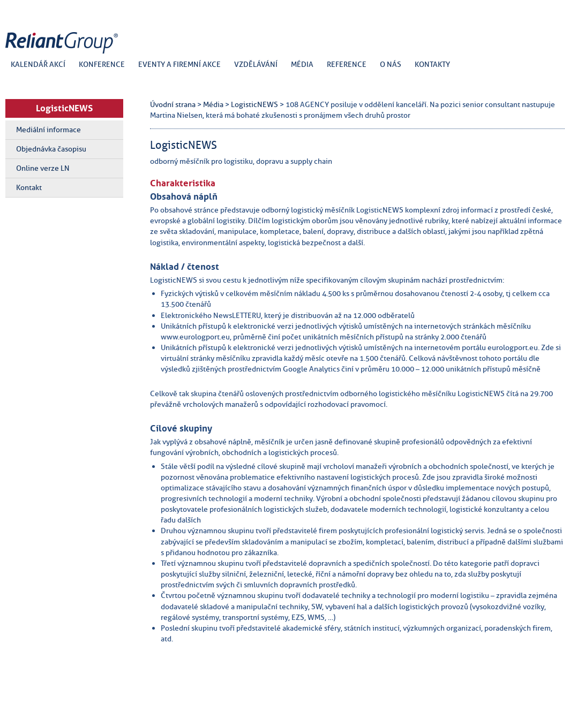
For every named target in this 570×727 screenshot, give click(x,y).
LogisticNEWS (64, 108)
